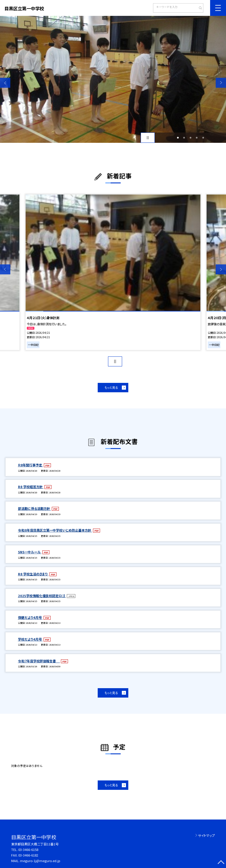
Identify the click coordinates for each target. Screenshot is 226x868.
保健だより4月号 (30, 617)
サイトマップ (206, 835)
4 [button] (197, 138)
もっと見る (111, 387)
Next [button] (221, 83)
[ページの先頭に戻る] (221, 863)
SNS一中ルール (29, 551)
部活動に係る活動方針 (34, 508)
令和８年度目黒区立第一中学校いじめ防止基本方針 (55, 530)
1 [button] (178, 138)
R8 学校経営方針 (31, 486)
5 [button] (203, 138)
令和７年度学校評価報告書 (39, 660)
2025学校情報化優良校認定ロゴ (42, 595)
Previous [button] (5, 83)
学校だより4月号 (30, 639)
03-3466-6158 (28, 849)
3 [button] (190, 138)
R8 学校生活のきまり (33, 574)
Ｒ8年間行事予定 (30, 465)
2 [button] (184, 138)
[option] (113, 79)
